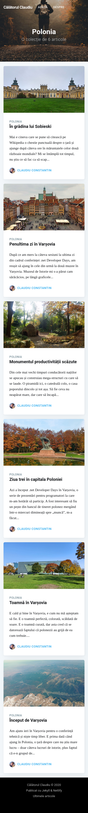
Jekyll (46, 790)
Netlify (57, 790)
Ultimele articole (44, 796)
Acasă (43, 7)
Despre (58, 7)
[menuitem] (42, 7)
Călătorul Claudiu (18, 7)
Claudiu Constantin (34, 170)
